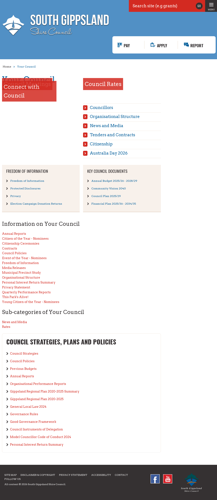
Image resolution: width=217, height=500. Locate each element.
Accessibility (101, 475)
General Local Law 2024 (28, 406)
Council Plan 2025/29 (106, 196)
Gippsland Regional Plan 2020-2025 (37, 399)
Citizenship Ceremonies (20, 243)
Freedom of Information (27, 180)
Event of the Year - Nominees (24, 258)
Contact (121, 475)
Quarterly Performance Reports (26, 292)
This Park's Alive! (15, 297)
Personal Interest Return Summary (28, 282)
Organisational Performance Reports (38, 384)
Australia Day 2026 (108, 153)
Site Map (10, 475)
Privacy (15, 196)
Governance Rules (24, 414)
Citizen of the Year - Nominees (25, 238)
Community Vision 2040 (108, 188)
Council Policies (14, 253)
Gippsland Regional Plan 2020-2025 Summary (44, 391)
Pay (127, 45)
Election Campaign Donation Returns (36, 203)
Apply (162, 45)
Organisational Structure (115, 116)
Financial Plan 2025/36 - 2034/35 (113, 203)
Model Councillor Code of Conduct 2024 (40, 437)
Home (7, 66)
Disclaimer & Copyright (38, 475)
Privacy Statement (16, 287)
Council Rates (103, 84)
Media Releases (14, 268)
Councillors (101, 107)
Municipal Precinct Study (21, 272)
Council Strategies (24, 353)
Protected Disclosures (25, 188)
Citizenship (101, 144)
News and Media (106, 125)
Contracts (9, 248)
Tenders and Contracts (112, 134)
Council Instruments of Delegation (36, 429)
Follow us (12, 479)
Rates (6, 327)
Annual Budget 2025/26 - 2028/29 (114, 180)
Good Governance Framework (33, 421)
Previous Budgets (23, 369)
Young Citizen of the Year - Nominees (30, 302)
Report (196, 45)
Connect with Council (22, 91)
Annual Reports (14, 233)
